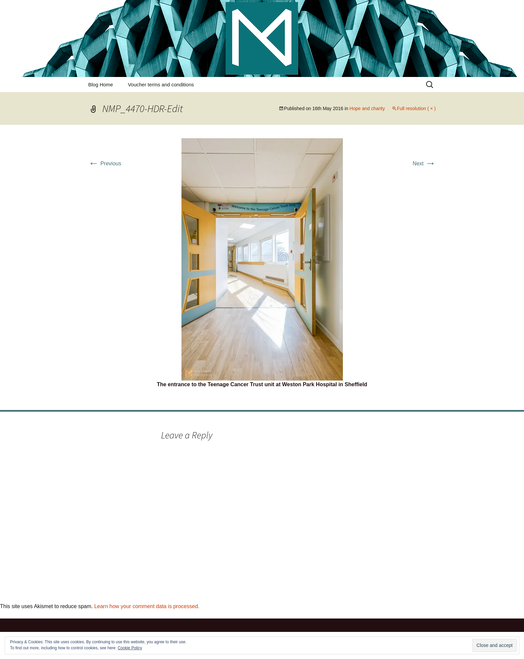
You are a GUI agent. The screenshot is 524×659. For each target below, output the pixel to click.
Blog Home (100, 84)
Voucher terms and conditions (161, 84)
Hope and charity (367, 108)
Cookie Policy (130, 648)
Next (424, 163)
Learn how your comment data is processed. (147, 606)
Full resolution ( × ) (416, 108)
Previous (104, 163)
